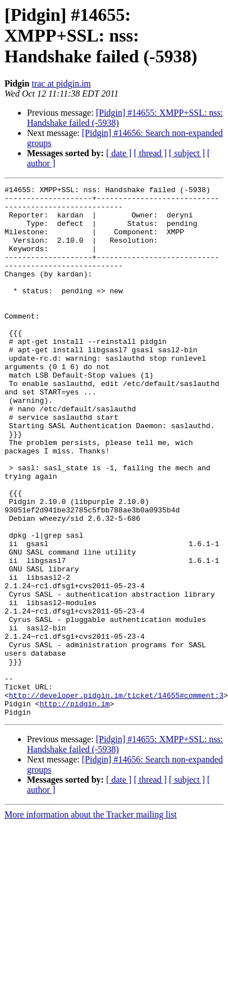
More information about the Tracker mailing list (90, 920)
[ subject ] (187, 153)
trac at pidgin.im (60, 83)
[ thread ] (150, 153)
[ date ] (118, 153)
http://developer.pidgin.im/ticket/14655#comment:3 (116, 798)
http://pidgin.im (74, 808)
